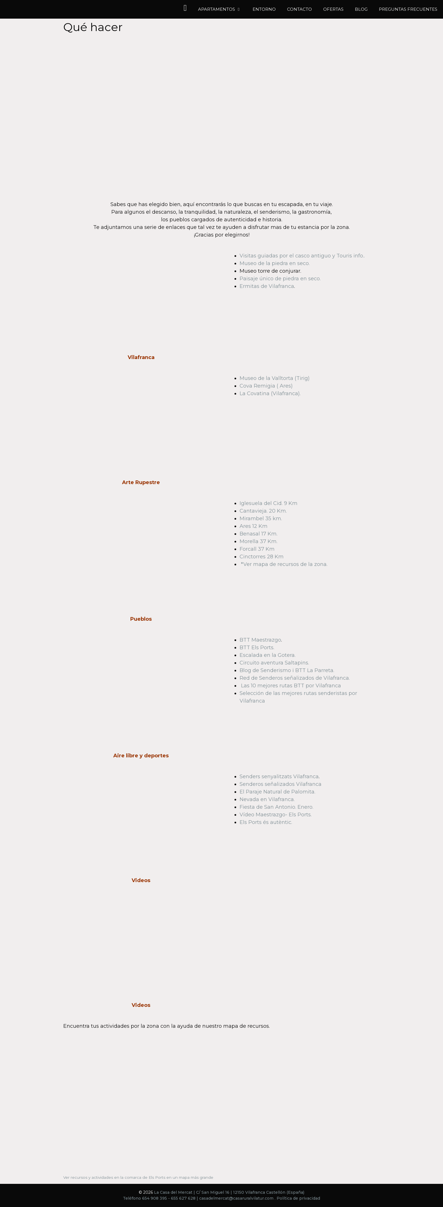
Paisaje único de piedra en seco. (280, 278)
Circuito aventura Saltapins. (274, 663)
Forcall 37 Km (257, 549)
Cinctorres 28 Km (262, 557)
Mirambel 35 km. (261, 518)
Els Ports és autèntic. (266, 822)
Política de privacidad (298, 1198)
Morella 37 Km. (258, 541)
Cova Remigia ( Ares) (266, 386)
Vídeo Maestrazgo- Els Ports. (276, 815)
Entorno (264, 9)
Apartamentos (222, 9)
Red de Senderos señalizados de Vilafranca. (295, 678)
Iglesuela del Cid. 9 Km (268, 503)
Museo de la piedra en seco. (275, 263)
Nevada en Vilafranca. (267, 799)
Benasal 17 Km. (258, 534)
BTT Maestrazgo (260, 640)
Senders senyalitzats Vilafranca (279, 776)
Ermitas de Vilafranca (267, 286)
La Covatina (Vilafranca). (270, 393)
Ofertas (333, 9)
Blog (361, 9)
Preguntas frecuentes (408, 9)
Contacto (299, 9)
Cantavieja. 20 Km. (263, 511)
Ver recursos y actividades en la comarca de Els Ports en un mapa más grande (138, 1177)
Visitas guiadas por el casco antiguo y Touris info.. (302, 256)
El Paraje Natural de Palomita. (277, 792)
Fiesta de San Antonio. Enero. (276, 807)
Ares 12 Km (254, 526)
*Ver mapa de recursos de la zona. (284, 564)
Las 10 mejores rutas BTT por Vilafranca (291, 686)
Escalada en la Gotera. (268, 655)
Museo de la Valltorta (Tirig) (275, 378)
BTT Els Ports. (257, 647)
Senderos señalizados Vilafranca (281, 784)
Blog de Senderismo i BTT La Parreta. (287, 670)
